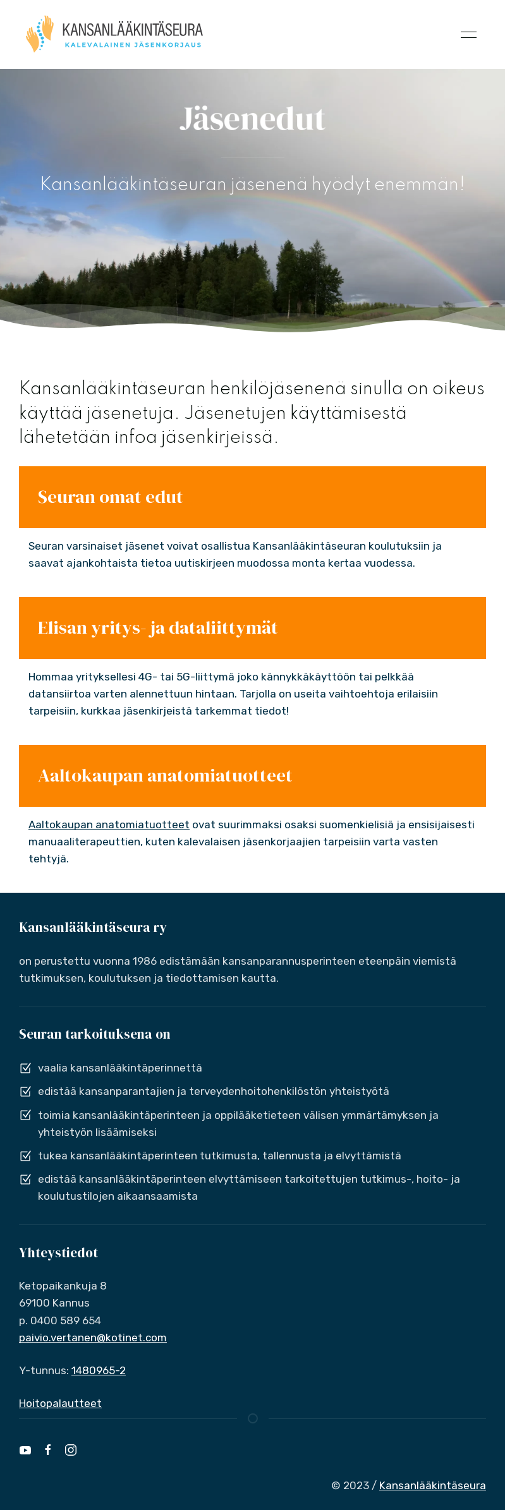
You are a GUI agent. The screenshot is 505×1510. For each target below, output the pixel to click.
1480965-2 (98, 1370)
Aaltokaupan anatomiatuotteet (109, 824)
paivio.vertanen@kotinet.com (93, 1337)
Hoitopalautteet (60, 1403)
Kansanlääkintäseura (432, 1485)
